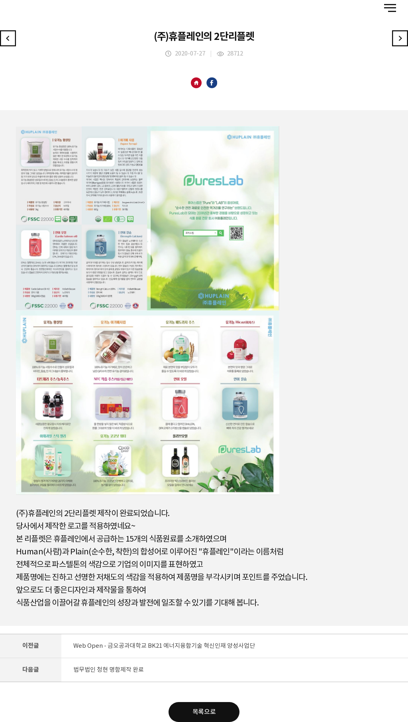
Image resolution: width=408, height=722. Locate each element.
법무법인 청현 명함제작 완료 (108, 670)
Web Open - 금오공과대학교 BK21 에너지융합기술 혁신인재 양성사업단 (164, 646)
